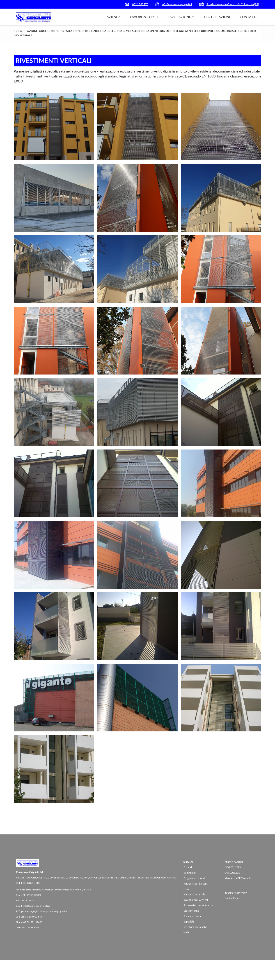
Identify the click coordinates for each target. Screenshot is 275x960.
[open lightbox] (54, 126)
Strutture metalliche (195, 926)
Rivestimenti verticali (196, 899)
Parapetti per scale (194, 894)
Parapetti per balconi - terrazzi (196, 886)
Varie (186, 932)
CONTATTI (248, 17)
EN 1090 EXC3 (232, 872)
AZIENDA (114, 17)
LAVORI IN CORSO (144, 17)
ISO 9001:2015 (233, 867)
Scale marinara (192, 916)
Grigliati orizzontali (194, 878)
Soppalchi (189, 921)
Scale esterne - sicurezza (198, 905)
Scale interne (191, 910)
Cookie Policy (232, 898)
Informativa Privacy (236, 892)
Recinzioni (189, 872)
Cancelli (188, 867)
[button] (181, 16)
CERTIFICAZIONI (217, 17)
